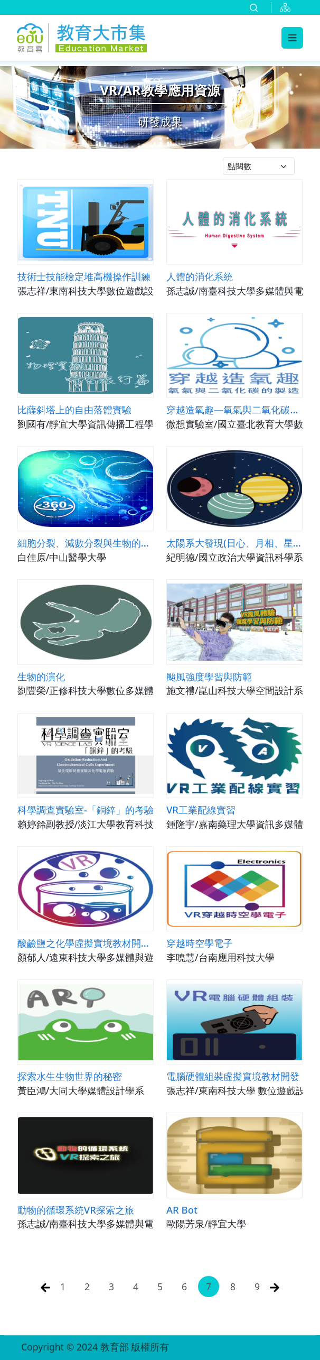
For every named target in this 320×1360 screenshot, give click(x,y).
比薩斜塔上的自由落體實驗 (74, 409)
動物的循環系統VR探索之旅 (75, 1209)
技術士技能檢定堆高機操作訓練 (83, 276)
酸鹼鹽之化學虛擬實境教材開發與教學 (85, 942)
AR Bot (181, 1209)
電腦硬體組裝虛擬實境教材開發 (232, 1076)
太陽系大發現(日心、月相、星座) (234, 542)
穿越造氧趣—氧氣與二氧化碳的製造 (234, 409)
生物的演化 (41, 676)
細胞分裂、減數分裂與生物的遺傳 (85, 542)
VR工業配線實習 (201, 809)
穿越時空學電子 (199, 942)
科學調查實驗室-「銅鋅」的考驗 (85, 809)
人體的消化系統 (199, 276)
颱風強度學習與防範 (209, 676)
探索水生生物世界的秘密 (69, 1076)
